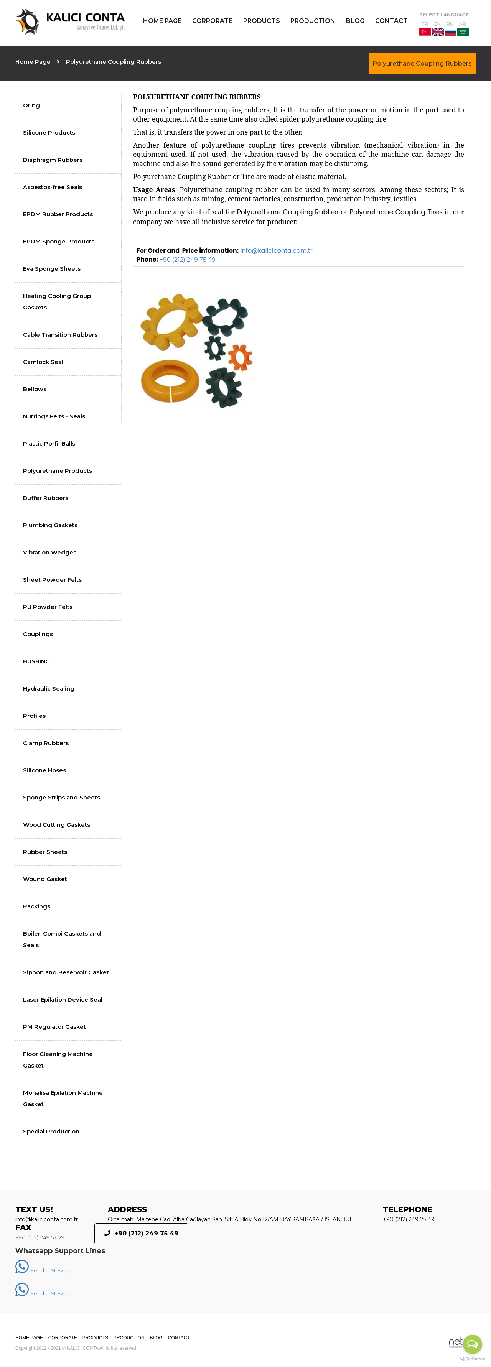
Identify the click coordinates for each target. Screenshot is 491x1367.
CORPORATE (212, 21)
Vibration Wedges (49, 552)
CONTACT (391, 21)
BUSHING (36, 661)
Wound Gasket (45, 879)
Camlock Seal (43, 361)
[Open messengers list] (472, 1344)
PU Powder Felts (47, 606)
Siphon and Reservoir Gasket (66, 972)
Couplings (38, 634)
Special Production (51, 1131)
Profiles (34, 715)
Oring (31, 105)
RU (450, 28)
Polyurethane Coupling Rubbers (422, 63)
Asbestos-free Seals (52, 187)
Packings (36, 906)
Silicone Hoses (44, 770)
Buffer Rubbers (45, 498)
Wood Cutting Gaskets (56, 824)
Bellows (34, 389)
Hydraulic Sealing (48, 688)
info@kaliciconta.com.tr (276, 250)
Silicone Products (49, 132)
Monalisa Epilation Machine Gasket (63, 1098)
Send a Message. (45, 1270)
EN (437, 28)
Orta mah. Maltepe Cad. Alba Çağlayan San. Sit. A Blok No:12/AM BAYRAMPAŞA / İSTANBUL (230, 1219)
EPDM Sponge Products (58, 241)
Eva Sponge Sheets (52, 268)
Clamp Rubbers (46, 743)
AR (463, 28)
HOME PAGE (162, 21)
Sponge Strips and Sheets (61, 797)
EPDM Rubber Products (58, 214)
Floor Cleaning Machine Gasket (58, 1059)
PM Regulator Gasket (54, 1026)
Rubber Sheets (45, 851)
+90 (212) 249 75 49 (188, 259)
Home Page (33, 61)
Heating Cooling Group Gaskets (57, 301)
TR (425, 28)
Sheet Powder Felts (52, 579)
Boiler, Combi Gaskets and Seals (62, 939)
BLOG (355, 21)
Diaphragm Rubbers (52, 159)
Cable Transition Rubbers (60, 334)
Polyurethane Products (57, 470)
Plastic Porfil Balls (49, 443)
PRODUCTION (312, 21)
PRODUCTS (261, 21)
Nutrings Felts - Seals (54, 416)
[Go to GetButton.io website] (472, 1359)
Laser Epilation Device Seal (62, 999)
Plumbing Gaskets (50, 525)
